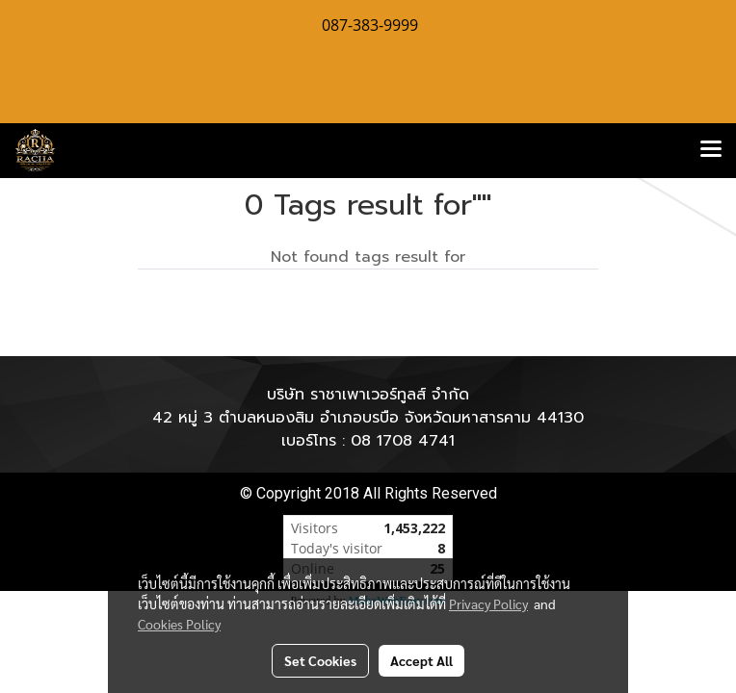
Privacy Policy (488, 603)
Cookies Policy (179, 623)
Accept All (421, 660)
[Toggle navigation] (711, 150)
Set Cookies (320, 660)
